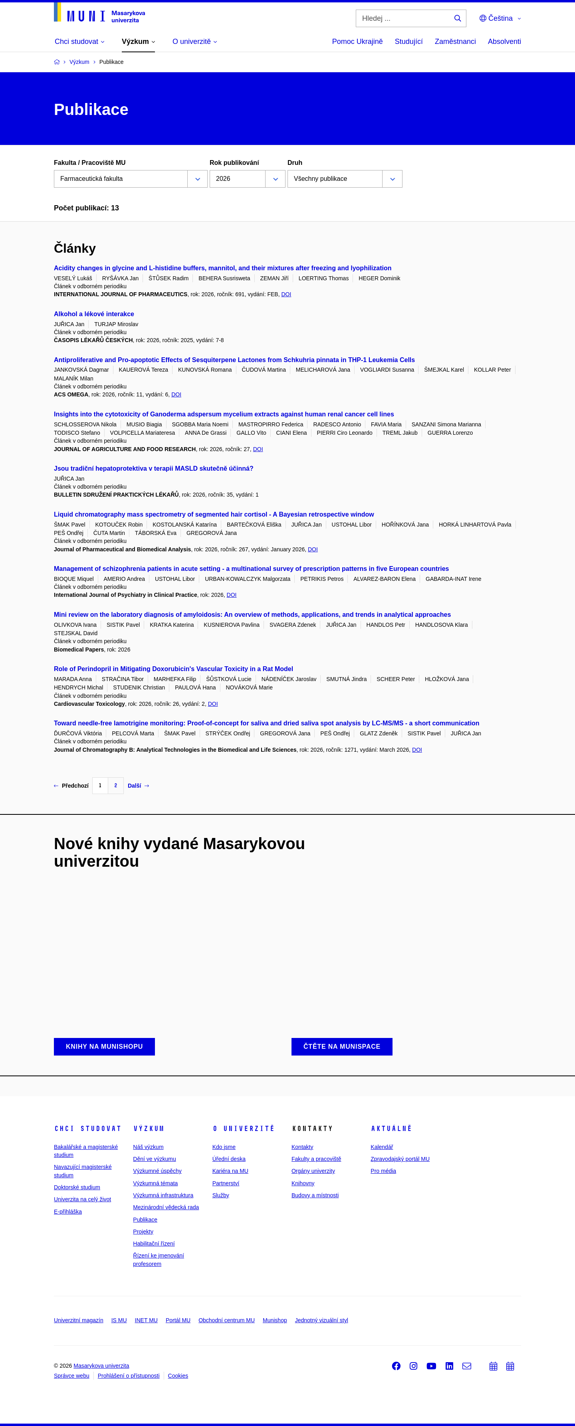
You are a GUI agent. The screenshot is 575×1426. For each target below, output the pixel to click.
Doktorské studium (77, 1187)
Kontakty (302, 1147)
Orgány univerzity (313, 1171)
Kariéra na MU (230, 1171)
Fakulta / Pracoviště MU (90, 162)
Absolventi (504, 42)
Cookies (178, 1376)
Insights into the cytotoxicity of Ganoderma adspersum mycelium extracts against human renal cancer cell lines (224, 414)
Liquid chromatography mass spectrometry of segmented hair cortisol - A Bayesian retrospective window (214, 514)
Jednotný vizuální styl (321, 1320)
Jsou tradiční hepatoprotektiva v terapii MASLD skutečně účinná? (154, 468)
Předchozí (71, 785)
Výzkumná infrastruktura (163, 1195)
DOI (286, 294)
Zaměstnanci (455, 42)
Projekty (143, 1231)
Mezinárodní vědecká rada (166, 1207)
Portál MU (178, 1320)
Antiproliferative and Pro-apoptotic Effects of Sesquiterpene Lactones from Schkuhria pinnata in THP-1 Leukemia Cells (234, 359)
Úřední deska (229, 1159)
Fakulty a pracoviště (316, 1159)
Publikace (145, 1219)
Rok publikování (234, 162)
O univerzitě (243, 1128)
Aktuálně (391, 1128)
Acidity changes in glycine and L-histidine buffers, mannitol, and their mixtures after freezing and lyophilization (222, 268)
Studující (409, 42)
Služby (220, 1195)
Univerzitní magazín (78, 1320)
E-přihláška (68, 1211)
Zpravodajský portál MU (400, 1159)
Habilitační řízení (153, 1243)
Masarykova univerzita (101, 1366)
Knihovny (303, 1183)
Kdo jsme (224, 1147)
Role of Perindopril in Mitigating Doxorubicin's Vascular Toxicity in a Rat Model (173, 668)
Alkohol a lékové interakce (94, 314)
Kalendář (382, 1147)
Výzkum (148, 1128)
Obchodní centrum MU (226, 1320)
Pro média (383, 1171)
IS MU (119, 1320)
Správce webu (71, 1376)
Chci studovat (87, 1128)
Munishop (275, 1320)
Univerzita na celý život (82, 1199)
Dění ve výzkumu (154, 1159)
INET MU (146, 1320)
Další (138, 785)
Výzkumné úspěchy (157, 1171)
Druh (295, 162)
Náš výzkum (148, 1147)
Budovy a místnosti (315, 1195)
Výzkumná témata (155, 1183)
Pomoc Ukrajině (357, 42)
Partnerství (226, 1183)
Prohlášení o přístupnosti (129, 1376)
